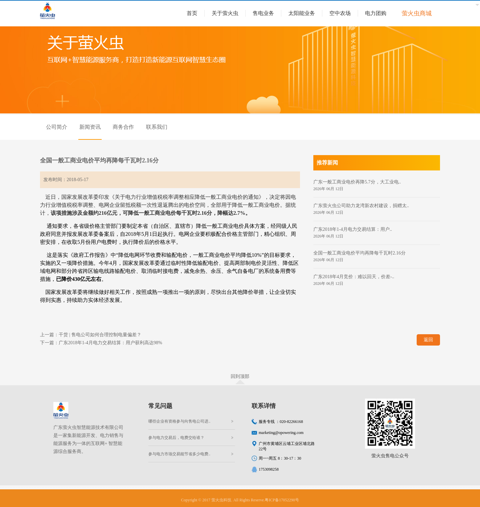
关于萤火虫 (225, 13)
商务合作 (123, 127)
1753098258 (269, 469)
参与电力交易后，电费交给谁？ (176, 437)
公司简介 (56, 127)
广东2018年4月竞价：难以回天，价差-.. (353, 276)
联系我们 (156, 127)
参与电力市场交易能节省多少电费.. (179, 454)
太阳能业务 (301, 13)
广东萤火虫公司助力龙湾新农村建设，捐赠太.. (361, 205)
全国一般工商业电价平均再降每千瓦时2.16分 (359, 253)
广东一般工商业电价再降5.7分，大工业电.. (357, 181)
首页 (192, 13)
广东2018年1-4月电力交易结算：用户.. (352, 229)
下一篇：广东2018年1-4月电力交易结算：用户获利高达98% (101, 342)
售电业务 (263, 13)
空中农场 (340, 13)
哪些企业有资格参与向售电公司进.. (179, 421)
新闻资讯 (90, 127)
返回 (428, 339)
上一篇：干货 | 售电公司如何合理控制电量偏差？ (90, 334)
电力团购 (375, 13)
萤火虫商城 (417, 13)
